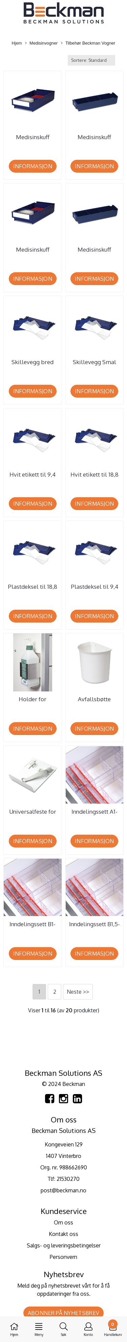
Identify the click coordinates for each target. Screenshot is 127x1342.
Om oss (63, 1222)
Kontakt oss (63, 1234)
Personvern (63, 1257)
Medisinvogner (41, 43)
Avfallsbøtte (94, 699)
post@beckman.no (63, 1190)
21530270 (68, 1178)
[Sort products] (91, 60)
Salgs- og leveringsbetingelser (64, 1245)
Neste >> (78, 991)
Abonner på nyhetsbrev (63, 1313)
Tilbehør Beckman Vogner (88, 43)
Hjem (17, 43)
